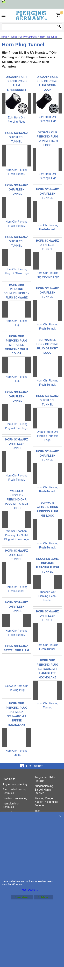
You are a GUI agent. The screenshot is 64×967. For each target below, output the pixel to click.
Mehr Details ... (30, 889)
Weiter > (38, 766)
